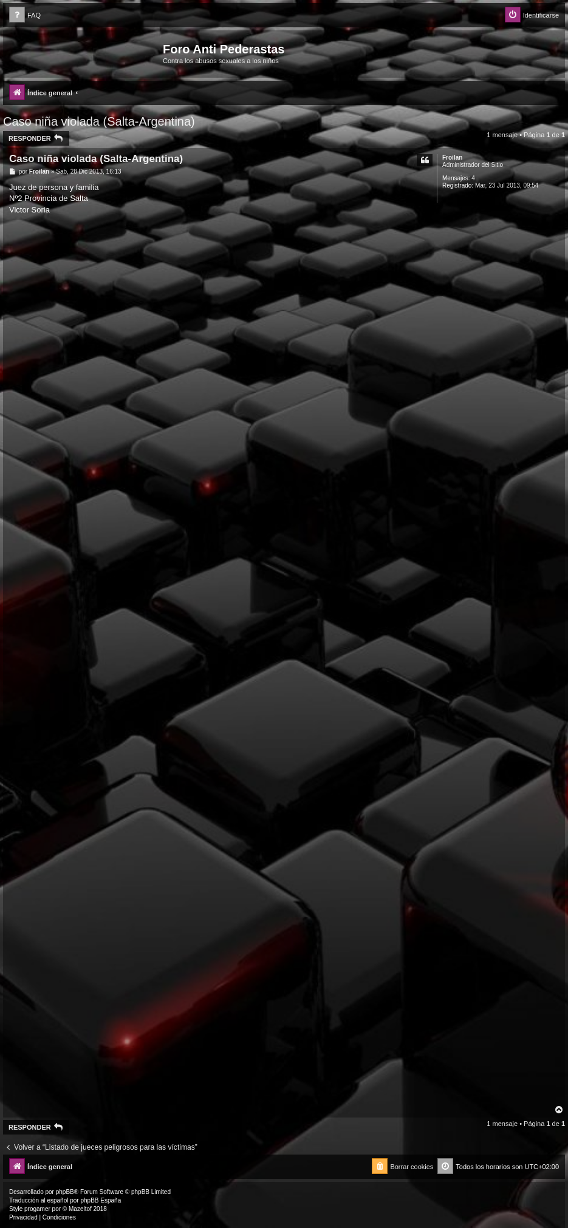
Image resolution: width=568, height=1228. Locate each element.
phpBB (65, 1192)
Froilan (452, 157)
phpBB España (100, 1200)
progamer (37, 1209)
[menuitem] (25, 15)
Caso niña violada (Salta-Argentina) (99, 121)
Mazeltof (80, 1209)
